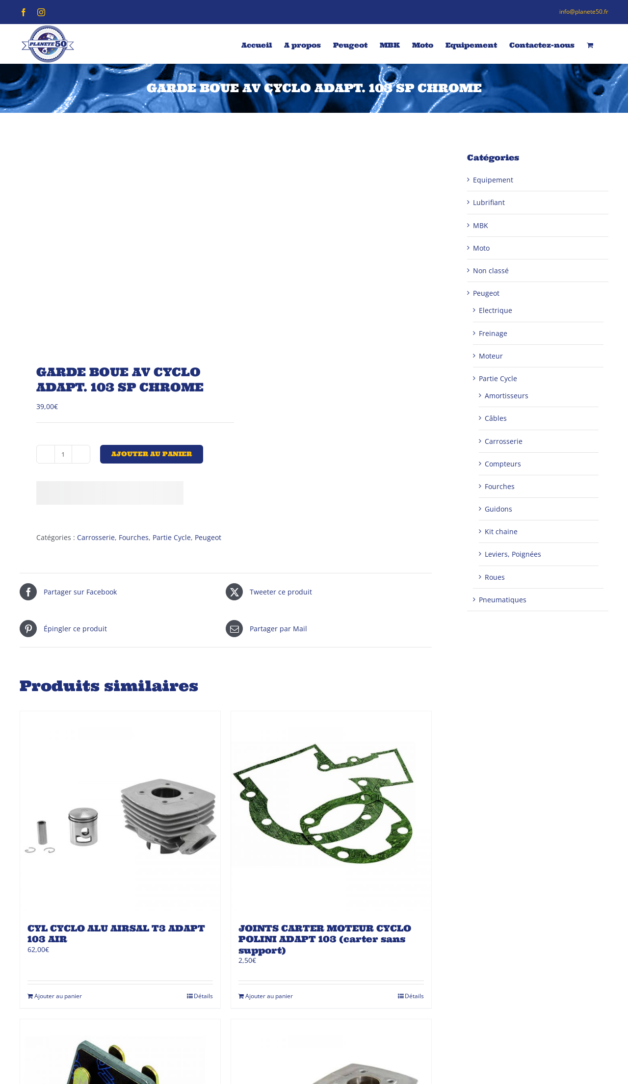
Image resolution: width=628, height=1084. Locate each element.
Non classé (491, 270)
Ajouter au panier (151, 454)
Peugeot (208, 537)
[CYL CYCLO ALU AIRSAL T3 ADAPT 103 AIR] (120, 811)
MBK (480, 225)
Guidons (498, 509)
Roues (495, 577)
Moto (481, 248)
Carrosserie (96, 537)
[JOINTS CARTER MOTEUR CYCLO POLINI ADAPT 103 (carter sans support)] (331, 811)
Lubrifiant (489, 202)
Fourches (134, 537)
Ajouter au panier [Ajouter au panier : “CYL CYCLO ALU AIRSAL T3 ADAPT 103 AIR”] (58, 996)
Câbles (496, 418)
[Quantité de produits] (63, 454)
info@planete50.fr (583, 11)
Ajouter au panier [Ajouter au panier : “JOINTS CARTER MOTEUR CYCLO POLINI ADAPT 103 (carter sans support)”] (269, 996)
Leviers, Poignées (513, 554)
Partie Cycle (172, 537)
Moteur (491, 356)
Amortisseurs (506, 395)
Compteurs (503, 463)
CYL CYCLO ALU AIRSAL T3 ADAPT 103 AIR (116, 934)
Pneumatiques (502, 599)
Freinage (493, 333)
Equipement (493, 179)
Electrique (495, 310)
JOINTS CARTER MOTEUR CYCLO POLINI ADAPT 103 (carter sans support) (324, 939)
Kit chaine (501, 531)
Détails (203, 996)
